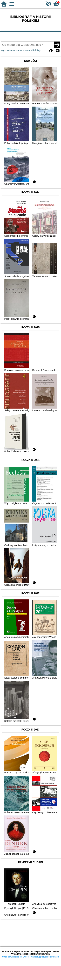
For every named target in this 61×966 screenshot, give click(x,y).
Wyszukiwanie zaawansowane (16, 50)
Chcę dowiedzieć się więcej (15, 957)
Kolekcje (37, 50)
